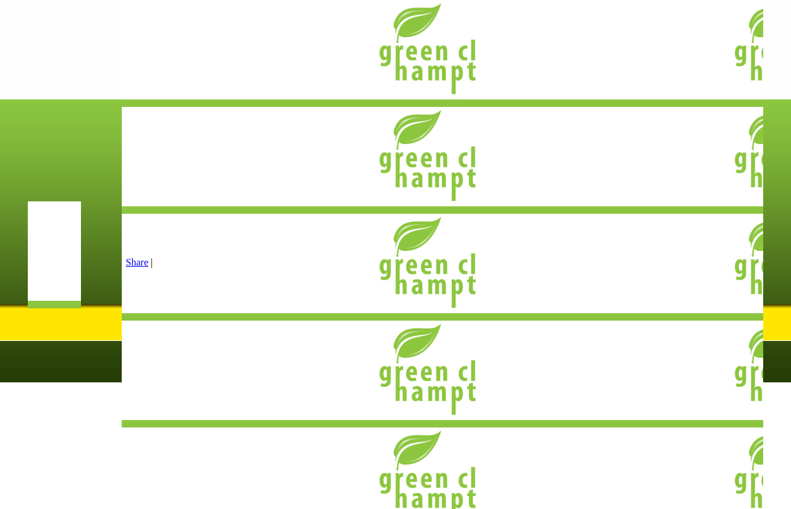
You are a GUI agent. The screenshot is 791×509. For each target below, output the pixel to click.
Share (137, 262)
